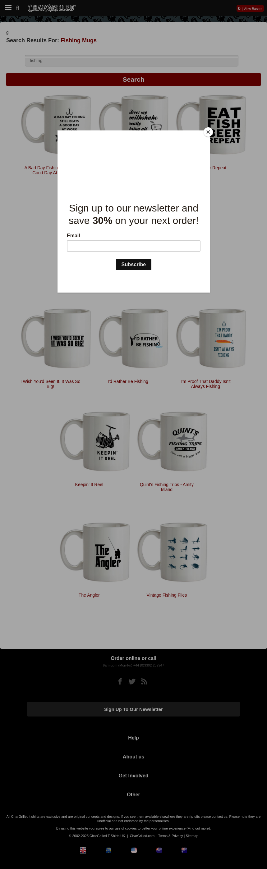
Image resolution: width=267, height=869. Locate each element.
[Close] (208, 132)
